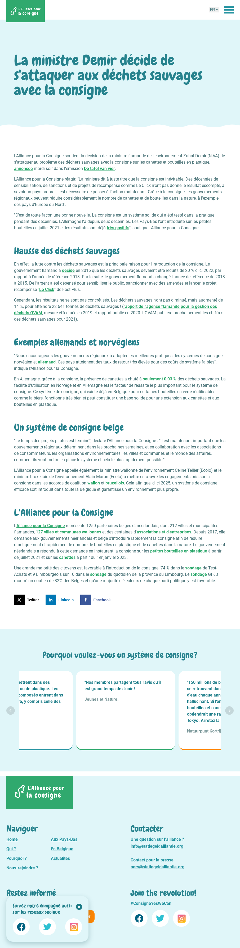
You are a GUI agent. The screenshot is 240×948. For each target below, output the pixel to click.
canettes (67, 557)
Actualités (60, 858)
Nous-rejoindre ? (22, 867)
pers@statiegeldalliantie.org (157, 866)
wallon (93, 483)
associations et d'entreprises (164, 531)
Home (12, 839)
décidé (68, 270)
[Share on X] (27, 600)
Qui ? (11, 848)
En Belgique (62, 848)
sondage (193, 567)
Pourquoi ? (16, 858)
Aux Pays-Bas (64, 839)
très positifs (118, 227)
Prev (10, 710)
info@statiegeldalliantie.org (157, 846)
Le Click (46, 289)
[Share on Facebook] (96, 600)
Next (229, 710)
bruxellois (114, 483)
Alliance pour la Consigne (40, 525)
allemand (47, 362)
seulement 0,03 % (159, 378)
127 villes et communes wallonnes (68, 531)
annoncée (23, 168)
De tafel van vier (99, 168)
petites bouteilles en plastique (178, 551)
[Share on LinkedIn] (61, 600)
